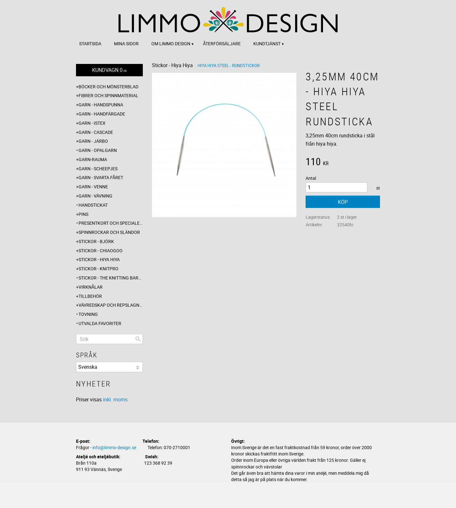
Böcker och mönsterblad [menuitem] (108, 87)
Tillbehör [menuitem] (90, 296)
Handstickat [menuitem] (93, 205)
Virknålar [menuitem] (91, 287)
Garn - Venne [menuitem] (93, 187)
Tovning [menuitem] (88, 314)
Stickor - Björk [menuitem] (96, 241)
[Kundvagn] (109, 70)
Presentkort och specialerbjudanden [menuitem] (111, 223)
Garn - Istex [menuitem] (92, 123)
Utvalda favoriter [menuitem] (100, 323)
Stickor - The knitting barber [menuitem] (111, 278)
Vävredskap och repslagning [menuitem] (111, 305)
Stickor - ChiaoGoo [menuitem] (101, 251)
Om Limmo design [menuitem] (170, 44)
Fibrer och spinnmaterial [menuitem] (108, 95)
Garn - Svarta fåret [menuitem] (101, 177)
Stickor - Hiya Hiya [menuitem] (99, 259)
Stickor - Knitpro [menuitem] (98, 269)
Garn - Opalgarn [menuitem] (98, 150)
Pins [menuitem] (83, 214)
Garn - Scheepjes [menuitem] (98, 169)
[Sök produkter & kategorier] (109, 339)
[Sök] (138, 339)
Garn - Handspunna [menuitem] (101, 105)
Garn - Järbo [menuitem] (93, 141)
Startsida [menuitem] (90, 44)
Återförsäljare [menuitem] (222, 44)
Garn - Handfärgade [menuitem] (102, 114)
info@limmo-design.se (114, 447)
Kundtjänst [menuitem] (267, 44)
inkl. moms (115, 399)
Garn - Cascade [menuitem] (96, 132)
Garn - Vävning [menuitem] (95, 196)
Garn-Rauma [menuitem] (93, 159)
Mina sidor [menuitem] (126, 44)
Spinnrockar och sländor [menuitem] (109, 232)
